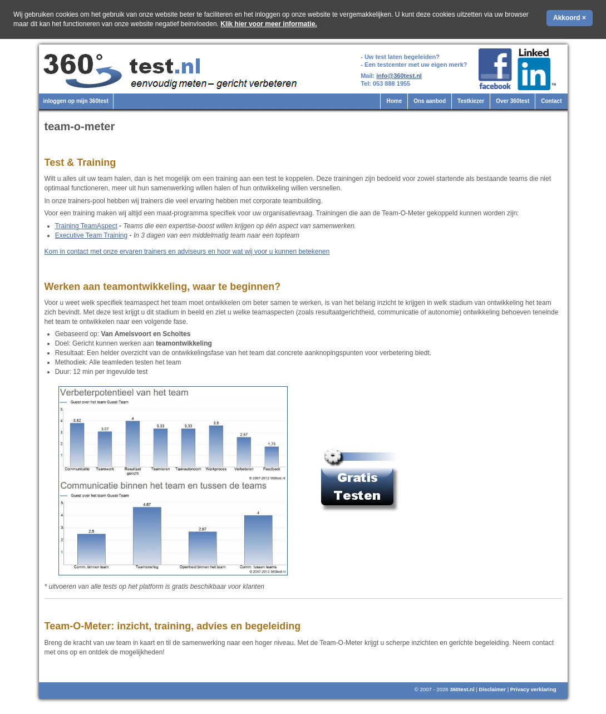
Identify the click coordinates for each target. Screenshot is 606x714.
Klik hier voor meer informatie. (268, 24)
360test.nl (462, 689)
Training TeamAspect (86, 226)
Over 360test (512, 101)
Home (394, 101)
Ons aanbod (429, 101)
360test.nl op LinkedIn (538, 69)
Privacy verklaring (533, 689)
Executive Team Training (91, 235)
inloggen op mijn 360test (76, 101)
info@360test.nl (399, 75)
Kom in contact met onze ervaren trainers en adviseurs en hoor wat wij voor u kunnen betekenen (187, 251)
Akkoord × (569, 18)
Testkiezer (470, 101)
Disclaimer (492, 689)
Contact (551, 101)
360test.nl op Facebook (495, 69)
